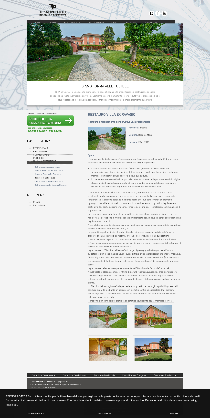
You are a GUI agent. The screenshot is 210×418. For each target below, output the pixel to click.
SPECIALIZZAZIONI (96, 22)
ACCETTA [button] (174, 414)
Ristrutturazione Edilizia (104, 375)
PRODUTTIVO (40, 151)
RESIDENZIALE (40, 148)
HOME (37, 22)
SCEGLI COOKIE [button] (105, 414)
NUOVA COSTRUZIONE (44, 161)
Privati (36, 202)
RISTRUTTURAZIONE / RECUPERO (50, 164)
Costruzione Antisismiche (165, 375)
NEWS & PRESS (150, 22)
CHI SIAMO (52, 22)
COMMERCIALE (41, 154)
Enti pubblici (39, 205)
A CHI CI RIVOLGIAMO (73, 22)
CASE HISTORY (131, 22)
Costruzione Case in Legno (74, 375)
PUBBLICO (38, 158)
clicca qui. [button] (12, 404)
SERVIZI (114, 22)
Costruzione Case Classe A (43, 375)
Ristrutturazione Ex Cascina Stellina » (51, 185)
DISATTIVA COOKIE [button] (36, 414)
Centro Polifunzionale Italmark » (48, 181)
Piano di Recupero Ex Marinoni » (48, 171)
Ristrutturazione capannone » (47, 167)
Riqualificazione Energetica (134, 375)
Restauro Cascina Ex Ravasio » (47, 174)
